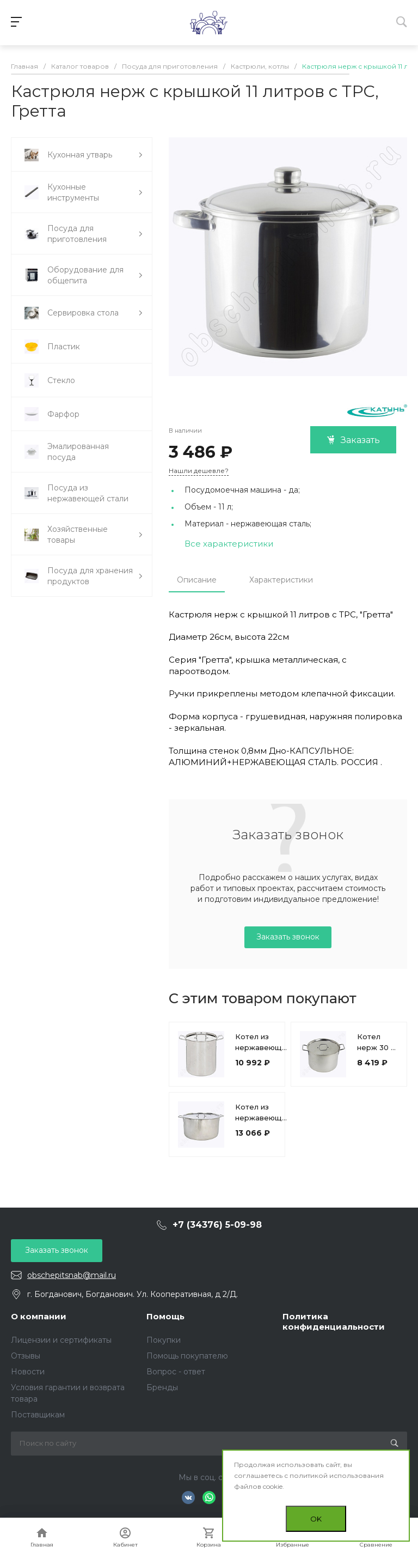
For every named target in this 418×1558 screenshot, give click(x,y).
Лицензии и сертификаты (61, 1340)
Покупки (163, 1340)
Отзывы (25, 1356)
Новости (28, 1372)
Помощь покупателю (187, 1356)
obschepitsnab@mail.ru (71, 1275)
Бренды (162, 1387)
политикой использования (337, 1475)
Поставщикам (38, 1415)
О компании (38, 1316)
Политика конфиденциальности (333, 1321)
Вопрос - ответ (175, 1372)
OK (316, 1518)
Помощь (165, 1316)
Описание (197, 580)
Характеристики (281, 580)
